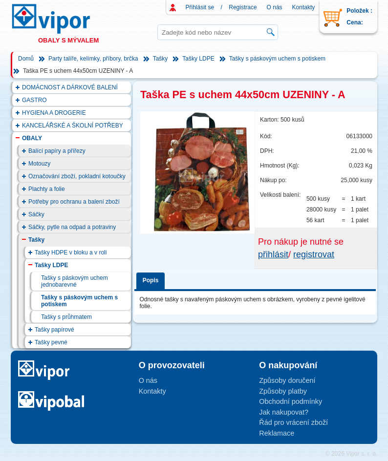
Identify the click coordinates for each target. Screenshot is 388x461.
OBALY (32, 138)
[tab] (152, 279)
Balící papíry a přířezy (57, 150)
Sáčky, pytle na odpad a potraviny (72, 227)
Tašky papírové (54, 329)
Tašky (160, 58)
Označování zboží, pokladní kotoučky (77, 176)
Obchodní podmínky (290, 401)
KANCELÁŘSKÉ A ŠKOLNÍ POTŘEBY (72, 125)
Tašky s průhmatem (66, 317)
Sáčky (36, 214)
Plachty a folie (46, 189)
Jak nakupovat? (283, 412)
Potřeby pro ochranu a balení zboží (74, 201)
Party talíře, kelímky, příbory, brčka (93, 58)
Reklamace (276, 433)
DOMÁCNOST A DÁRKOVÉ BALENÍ (70, 87)
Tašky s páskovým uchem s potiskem (277, 58)
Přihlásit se (200, 7)
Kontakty (303, 7)
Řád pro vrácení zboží (293, 422)
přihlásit (273, 254)
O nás (274, 7)
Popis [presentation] (151, 280)
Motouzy (39, 163)
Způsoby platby (283, 391)
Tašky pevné (51, 342)
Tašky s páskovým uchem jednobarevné (74, 281)
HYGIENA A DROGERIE (54, 112)
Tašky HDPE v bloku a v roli (71, 252)
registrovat (313, 254)
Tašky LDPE (198, 58)
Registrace (243, 7)
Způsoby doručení (287, 380)
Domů (26, 58)
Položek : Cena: (359, 16)
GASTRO (34, 100)
